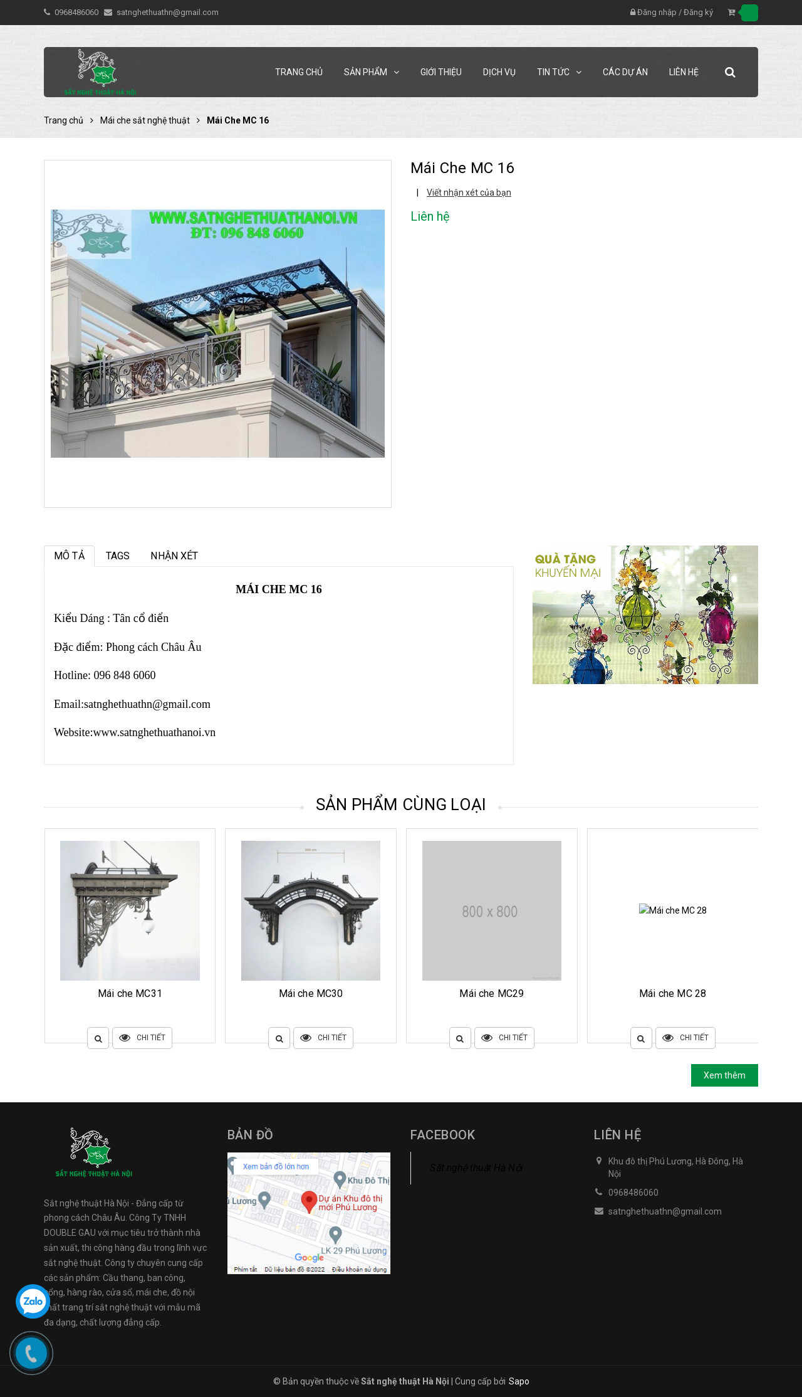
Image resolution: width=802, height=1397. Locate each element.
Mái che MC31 (311, 993)
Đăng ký (698, 12)
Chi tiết (143, 1038)
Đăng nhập (657, 12)
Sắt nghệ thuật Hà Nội (476, 1168)
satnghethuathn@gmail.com (168, 12)
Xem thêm (725, 1075)
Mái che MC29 (672, 993)
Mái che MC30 (492, 993)
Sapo (519, 1381)
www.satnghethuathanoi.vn (154, 732)
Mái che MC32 (130, 993)
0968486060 (77, 12)
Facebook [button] (442, 1134)
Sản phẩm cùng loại (401, 804)
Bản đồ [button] (250, 1134)
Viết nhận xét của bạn (469, 192)
